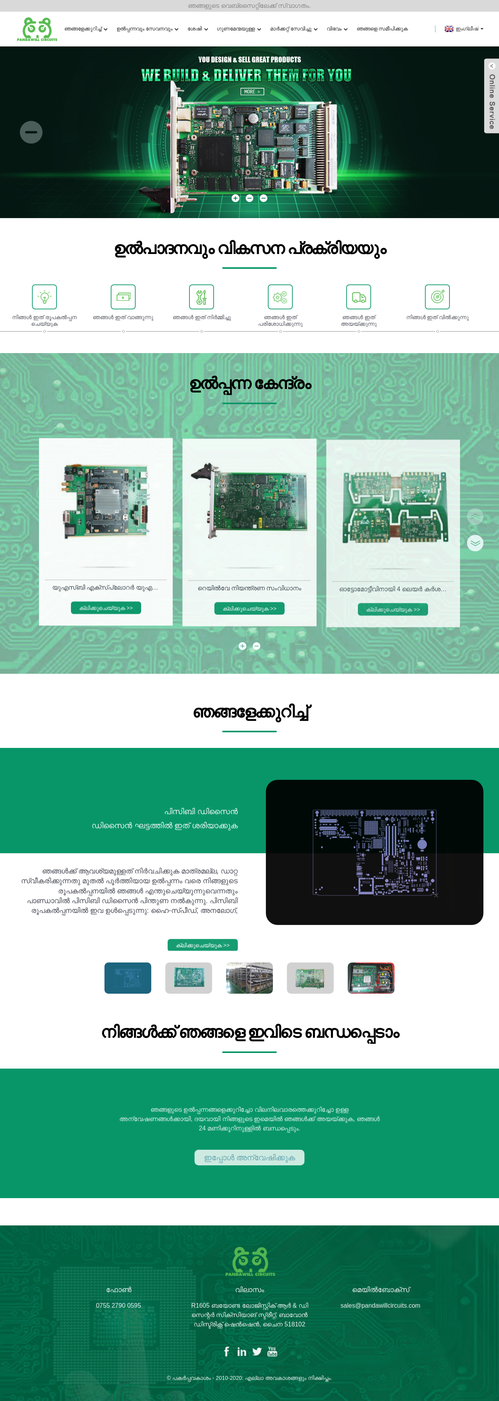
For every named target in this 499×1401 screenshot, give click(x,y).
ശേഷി (198, 29)
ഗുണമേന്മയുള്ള (239, 29)
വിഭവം (337, 29)
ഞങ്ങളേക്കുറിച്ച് (85, 29)
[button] (31, 132)
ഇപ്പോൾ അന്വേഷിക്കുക (250, 1166)
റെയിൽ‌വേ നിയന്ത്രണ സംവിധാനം (250, 596)
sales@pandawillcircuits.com (381, 1312)
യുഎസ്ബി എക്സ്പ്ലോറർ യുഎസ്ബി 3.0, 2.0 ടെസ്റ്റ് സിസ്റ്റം (107, 594)
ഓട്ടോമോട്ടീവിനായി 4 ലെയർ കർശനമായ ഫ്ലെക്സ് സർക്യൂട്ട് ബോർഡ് (394, 598)
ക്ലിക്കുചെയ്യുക (106, 614)
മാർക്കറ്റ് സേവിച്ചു (293, 29)
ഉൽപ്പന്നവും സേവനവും (147, 29)
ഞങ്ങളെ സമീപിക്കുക (382, 29)
